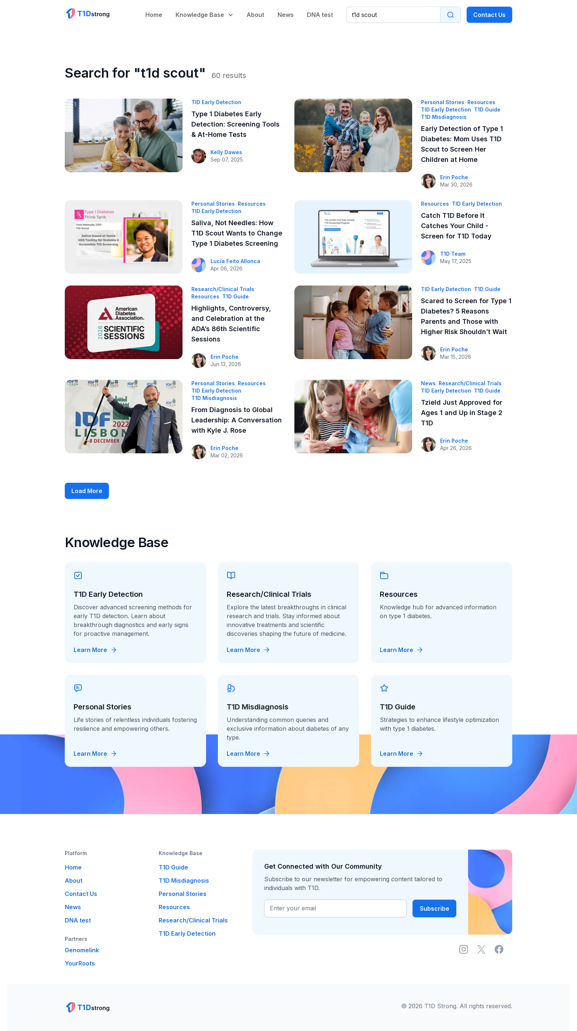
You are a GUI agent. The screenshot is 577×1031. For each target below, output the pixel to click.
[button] (205, 10)
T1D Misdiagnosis (184, 880)
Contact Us (489, 14)
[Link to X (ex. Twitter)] (481, 949)
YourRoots (80, 963)
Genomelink (82, 950)
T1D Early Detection (187, 933)
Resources (174, 907)
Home (153, 14)
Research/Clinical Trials (193, 920)
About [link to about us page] (255, 14)
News (285, 14)
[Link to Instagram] (463, 949)
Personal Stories (182, 893)
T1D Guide (173, 867)
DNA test (320, 14)
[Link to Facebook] (499, 949)
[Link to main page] (87, 14)
